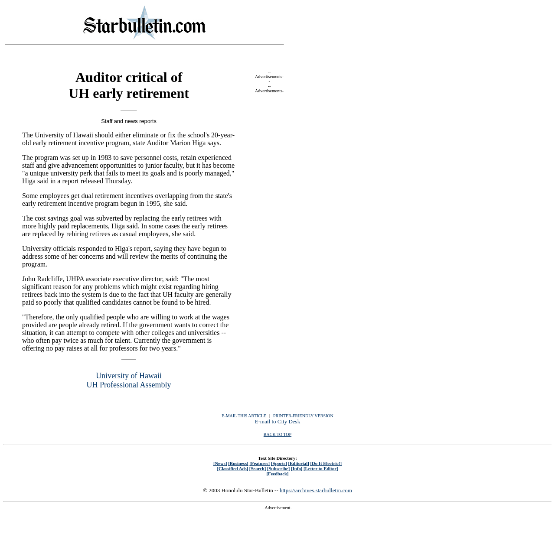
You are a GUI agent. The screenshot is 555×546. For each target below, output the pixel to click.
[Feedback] (277, 473)
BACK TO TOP (277, 434)
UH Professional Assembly (129, 384)
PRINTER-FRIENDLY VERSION (303, 415)
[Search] (257, 468)
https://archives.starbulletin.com (316, 490)
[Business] (238, 463)
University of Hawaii (129, 375)
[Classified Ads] (232, 468)
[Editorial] (298, 463)
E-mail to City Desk (277, 421)
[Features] (259, 463)
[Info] (296, 468)
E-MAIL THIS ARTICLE (244, 415)
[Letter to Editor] (321, 468)
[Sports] (279, 463)
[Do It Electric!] (326, 463)
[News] (220, 463)
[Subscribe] (278, 468)
